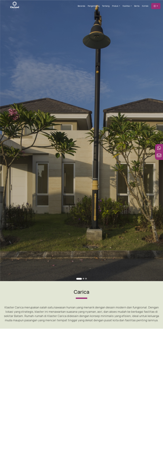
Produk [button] (115, 6)
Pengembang (93, 6)
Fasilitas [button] (126, 6)
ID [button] (155, 6)
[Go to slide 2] (83, 267)
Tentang (106, 6)
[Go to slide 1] (79, 268)
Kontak (145, 6)
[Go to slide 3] (85, 267)
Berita (136, 6)
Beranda (81, 6)
